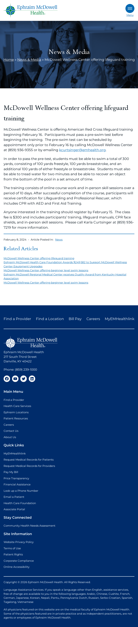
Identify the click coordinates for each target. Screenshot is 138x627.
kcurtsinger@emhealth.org (82, 150)
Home (8, 60)
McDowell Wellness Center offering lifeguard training (39, 258)
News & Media (29, 60)
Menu (129, 10)
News (59, 239)
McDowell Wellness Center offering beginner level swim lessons (46, 270)
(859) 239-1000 (26, 369)
